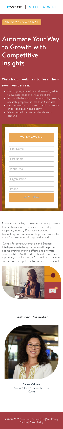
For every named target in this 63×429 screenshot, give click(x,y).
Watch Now (31, 197)
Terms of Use (38, 419)
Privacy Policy (36, 422)
